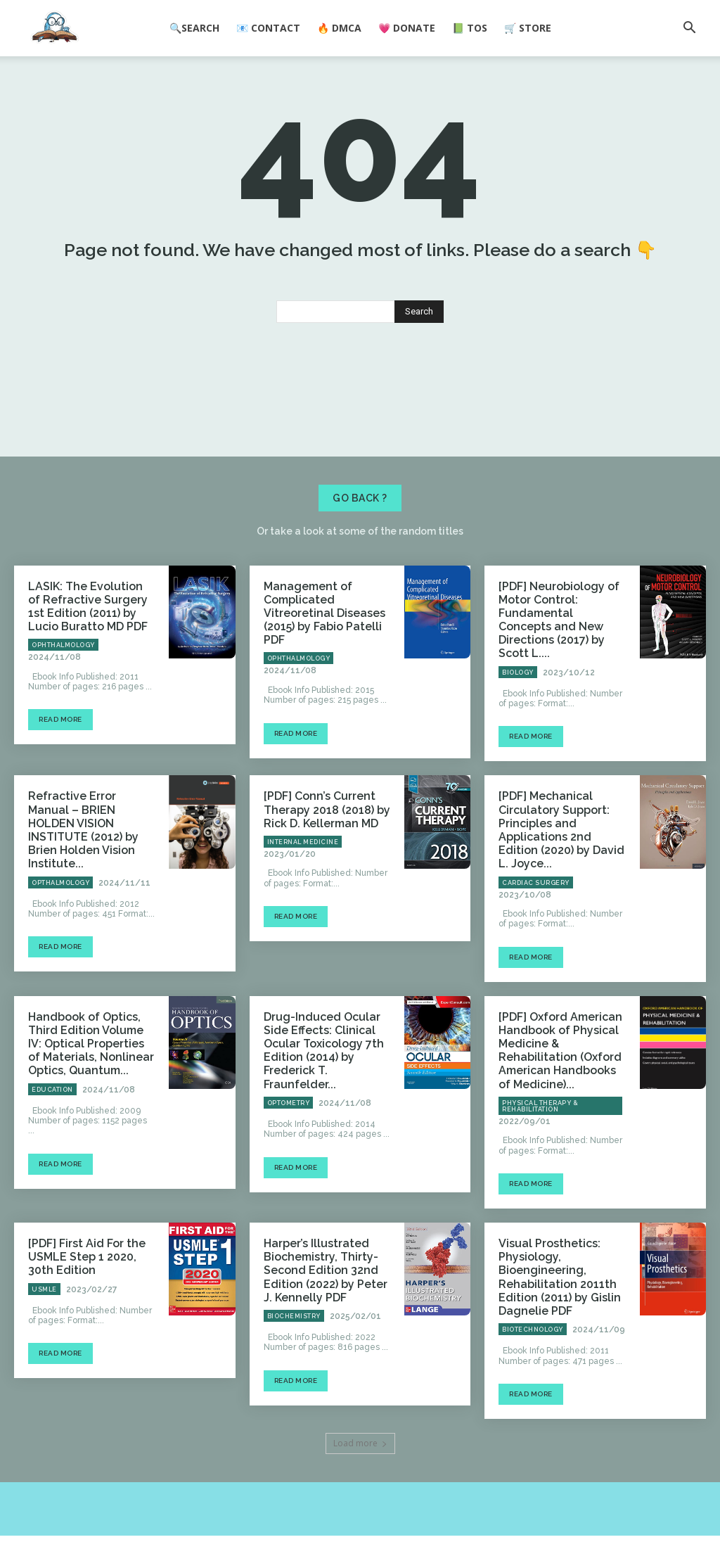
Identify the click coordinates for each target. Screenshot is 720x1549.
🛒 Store (527, 27)
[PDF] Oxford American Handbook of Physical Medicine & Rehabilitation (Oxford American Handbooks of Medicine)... (561, 1084)
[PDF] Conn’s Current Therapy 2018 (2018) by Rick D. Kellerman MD (319, 874)
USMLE (44, 1307)
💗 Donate (406, 27)
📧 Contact (268, 27)
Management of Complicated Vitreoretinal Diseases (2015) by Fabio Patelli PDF (327, 692)
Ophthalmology (63, 728)
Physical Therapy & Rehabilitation (540, 1129)
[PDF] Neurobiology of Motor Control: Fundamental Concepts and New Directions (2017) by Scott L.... (561, 698)
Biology (518, 740)
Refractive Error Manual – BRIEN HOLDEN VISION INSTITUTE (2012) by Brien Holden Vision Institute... (91, 880)
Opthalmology (60, 916)
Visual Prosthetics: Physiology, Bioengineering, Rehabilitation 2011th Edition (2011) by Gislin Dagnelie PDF (552, 1296)
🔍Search (194, 27)
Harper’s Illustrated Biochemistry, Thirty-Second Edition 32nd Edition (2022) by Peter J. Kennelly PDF (322, 1290)
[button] (689, 29)
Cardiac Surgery (536, 927)
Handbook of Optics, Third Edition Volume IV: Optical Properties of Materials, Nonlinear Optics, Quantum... (91, 1084)
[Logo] (54, 29)
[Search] (419, 401)
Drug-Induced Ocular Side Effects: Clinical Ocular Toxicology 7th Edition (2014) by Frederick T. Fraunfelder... (327, 1084)
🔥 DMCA (339, 27)
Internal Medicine (303, 904)
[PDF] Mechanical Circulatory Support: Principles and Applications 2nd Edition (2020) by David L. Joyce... (559, 886)
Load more (360, 1456)
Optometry (288, 1126)
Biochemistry (294, 1331)
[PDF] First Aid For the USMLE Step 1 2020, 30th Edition (87, 1278)
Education (52, 1126)
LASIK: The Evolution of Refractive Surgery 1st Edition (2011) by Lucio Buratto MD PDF (84, 692)
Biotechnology (532, 1342)
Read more (60, 802)
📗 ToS (469, 27)
